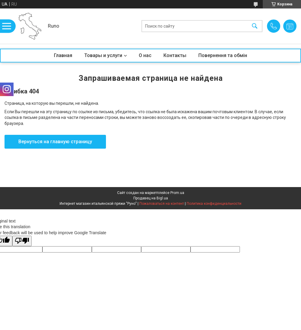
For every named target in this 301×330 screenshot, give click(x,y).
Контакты (174, 55)
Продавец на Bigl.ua (150, 198)
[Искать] (254, 26)
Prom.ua (177, 193)
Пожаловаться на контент (161, 203)
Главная (63, 55)
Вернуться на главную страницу (55, 141)
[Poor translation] (22, 241)
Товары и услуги (103, 55)
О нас (145, 55)
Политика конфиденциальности (214, 203)
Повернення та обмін (222, 55)
